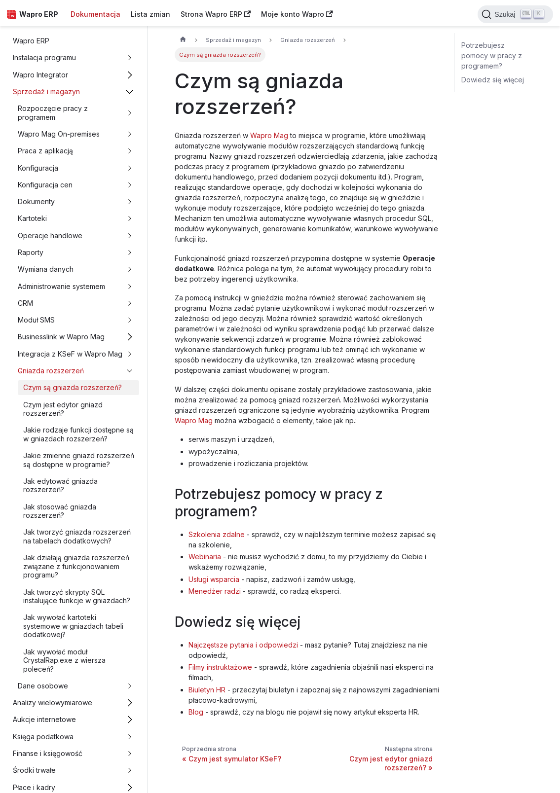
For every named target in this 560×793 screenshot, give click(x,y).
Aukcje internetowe (44, 719)
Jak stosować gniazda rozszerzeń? (59, 511)
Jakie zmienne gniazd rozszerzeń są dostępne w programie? (78, 460)
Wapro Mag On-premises (59, 134)
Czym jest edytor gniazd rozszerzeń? (63, 409)
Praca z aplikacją (45, 150)
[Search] (515, 14)
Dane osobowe (43, 686)
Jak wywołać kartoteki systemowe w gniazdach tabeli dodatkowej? (73, 626)
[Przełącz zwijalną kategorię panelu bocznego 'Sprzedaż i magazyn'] (130, 91)
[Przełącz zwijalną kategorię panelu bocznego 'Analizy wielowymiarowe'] (130, 703)
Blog (195, 712)
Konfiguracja (38, 168)
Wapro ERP (31, 40)
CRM (25, 303)
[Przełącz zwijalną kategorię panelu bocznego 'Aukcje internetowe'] (130, 719)
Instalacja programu (44, 57)
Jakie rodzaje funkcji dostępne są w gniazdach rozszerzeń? (78, 434)
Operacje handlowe (50, 235)
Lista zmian (150, 14)
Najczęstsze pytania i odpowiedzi (243, 645)
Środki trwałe (34, 770)
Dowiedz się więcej (492, 79)
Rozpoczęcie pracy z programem (53, 112)
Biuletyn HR (206, 689)
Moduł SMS (36, 320)
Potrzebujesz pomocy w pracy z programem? (491, 55)
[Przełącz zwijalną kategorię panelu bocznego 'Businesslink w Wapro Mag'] (130, 337)
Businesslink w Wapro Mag (61, 336)
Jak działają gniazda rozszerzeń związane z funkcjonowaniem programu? (76, 566)
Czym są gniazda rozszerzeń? (72, 387)
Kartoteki (32, 218)
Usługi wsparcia (213, 579)
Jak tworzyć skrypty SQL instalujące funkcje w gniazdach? (76, 596)
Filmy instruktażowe (220, 667)
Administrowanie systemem (61, 286)
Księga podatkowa (43, 736)
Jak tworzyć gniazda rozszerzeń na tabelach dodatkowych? (77, 536)
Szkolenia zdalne (216, 534)
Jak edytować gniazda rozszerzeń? (60, 485)
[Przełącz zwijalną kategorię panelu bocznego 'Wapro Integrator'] (130, 74)
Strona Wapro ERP (216, 14)
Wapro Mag (269, 135)
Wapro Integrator (40, 75)
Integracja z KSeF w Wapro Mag (70, 354)
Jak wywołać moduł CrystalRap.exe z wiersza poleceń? (64, 660)
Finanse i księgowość (47, 753)
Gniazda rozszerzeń (51, 370)
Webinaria (204, 556)
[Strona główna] (183, 40)
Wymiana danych (46, 269)
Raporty (30, 252)
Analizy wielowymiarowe (52, 702)
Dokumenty (36, 201)
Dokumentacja (95, 14)
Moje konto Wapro (297, 14)
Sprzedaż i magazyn (46, 91)
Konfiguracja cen (45, 184)
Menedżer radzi (214, 591)
